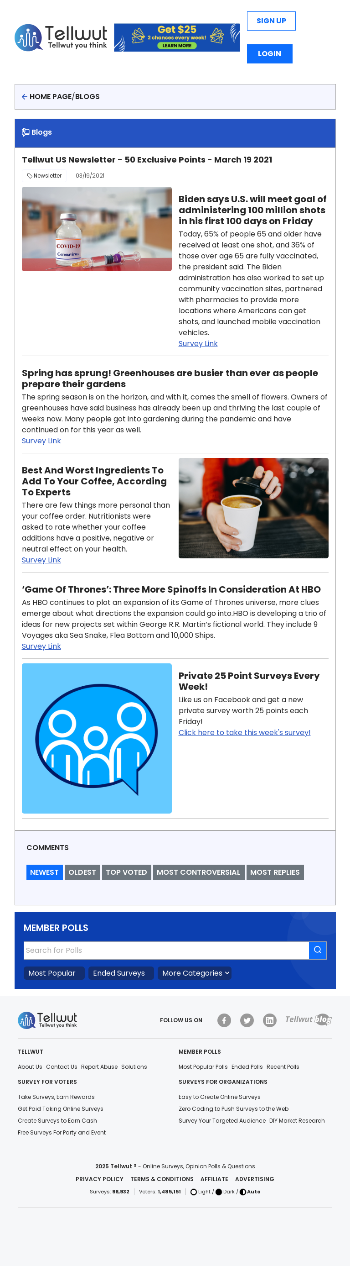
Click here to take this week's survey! (245, 732)
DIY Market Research (297, 1120)
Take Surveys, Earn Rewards (56, 1097)
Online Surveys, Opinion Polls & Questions (199, 1166)
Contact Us (61, 1067)
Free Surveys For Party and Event (62, 1132)
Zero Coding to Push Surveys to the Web (233, 1109)
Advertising (254, 1179)
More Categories (192, 973)
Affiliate (214, 1179)
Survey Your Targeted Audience (222, 1120)
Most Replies (275, 872)
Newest (44, 872)
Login (269, 53)
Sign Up (271, 21)
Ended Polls (247, 1067)
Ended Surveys (119, 973)
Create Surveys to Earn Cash (57, 1120)
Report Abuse (99, 1067)
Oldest (82, 872)
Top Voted (126, 872)
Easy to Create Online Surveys (220, 1097)
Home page (51, 96)
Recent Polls (283, 1067)
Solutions (134, 1067)
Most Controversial (199, 872)
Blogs (87, 96)
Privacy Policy (100, 1179)
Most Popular (52, 973)
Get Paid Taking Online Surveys (60, 1109)
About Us (30, 1067)
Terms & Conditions (162, 1179)
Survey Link (198, 343)
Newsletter (44, 175)
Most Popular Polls (203, 1067)
